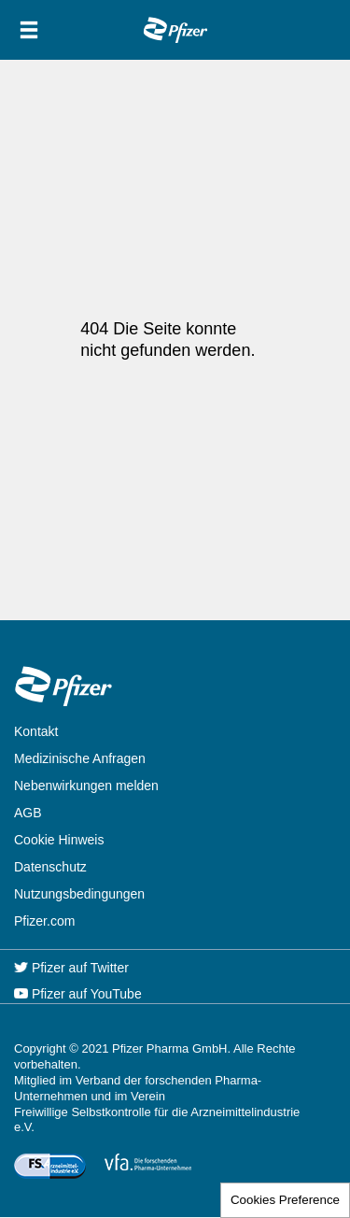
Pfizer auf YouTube (78, 993)
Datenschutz (50, 866)
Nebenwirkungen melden (86, 785)
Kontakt (36, 731)
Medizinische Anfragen (80, 758)
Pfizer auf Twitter (71, 967)
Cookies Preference (285, 1200)
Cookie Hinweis (59, 839)
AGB (28, 812)
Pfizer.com (44, 921)
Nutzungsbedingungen (79, 893)
